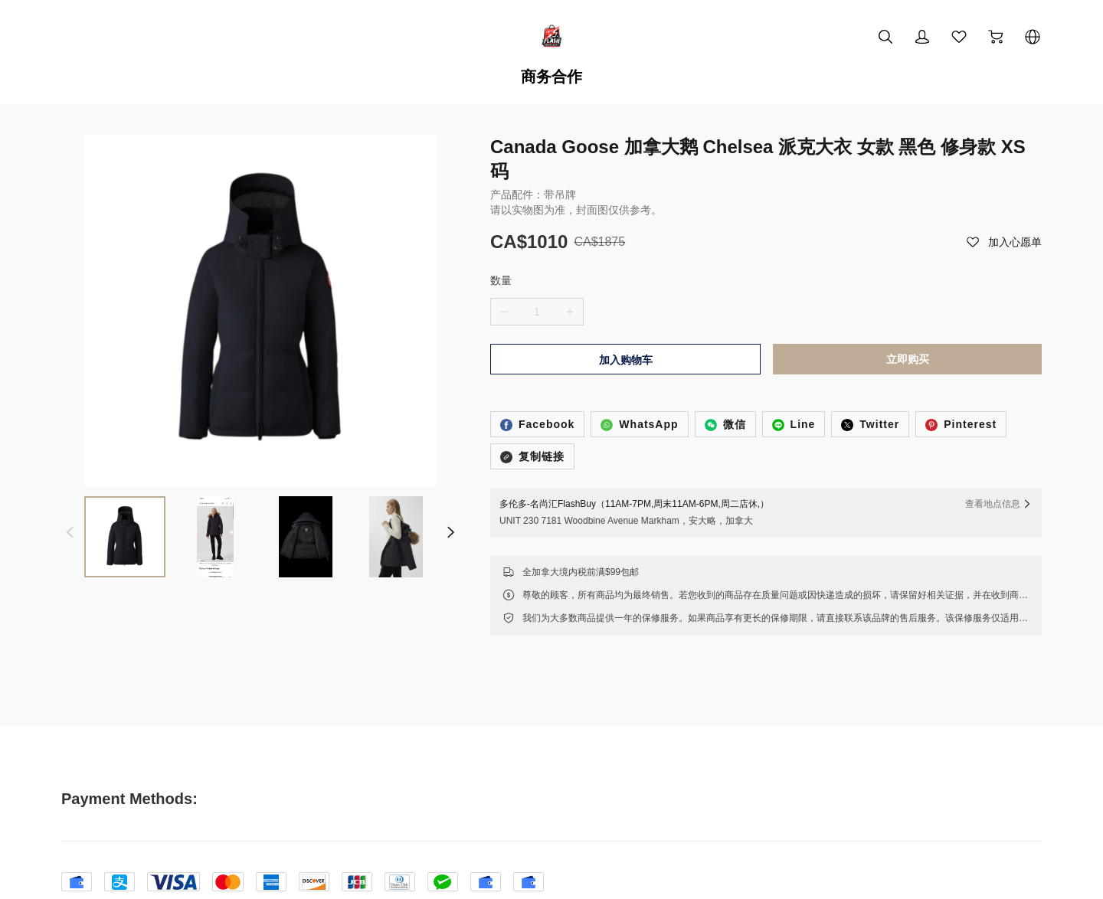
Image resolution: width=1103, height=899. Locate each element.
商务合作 (551, 76)
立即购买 (907, 308)
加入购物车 (626, 309)
